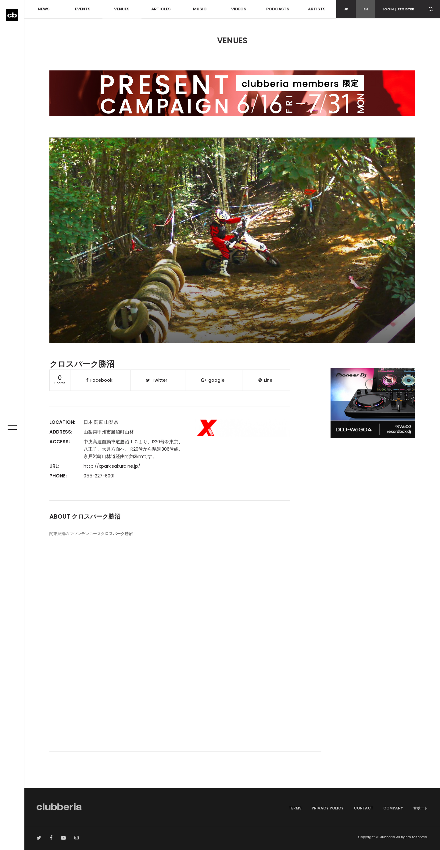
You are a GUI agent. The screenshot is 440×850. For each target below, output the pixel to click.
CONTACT (363, 808)
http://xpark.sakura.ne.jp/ (112, 466)
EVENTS (83, 9)
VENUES (122, 9)
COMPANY (393, 808)
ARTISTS (317, 9)
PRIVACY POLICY (328, 808)
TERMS (295, 808)
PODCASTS (277, 9)
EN (365, 9)
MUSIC (200, 9)
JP (346, 9)
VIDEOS (238, 9)
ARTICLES (161, 9)
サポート (420, 808)
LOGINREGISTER (398, 9)
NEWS (44, 9)
